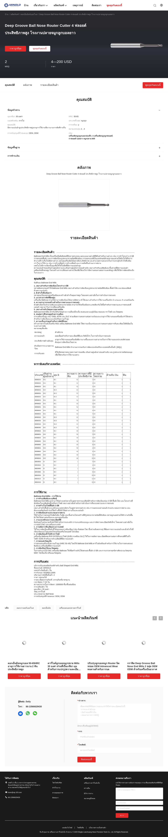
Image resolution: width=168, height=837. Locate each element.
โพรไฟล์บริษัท (57, 783)
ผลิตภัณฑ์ (15, 14)
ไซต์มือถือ (80, 828)
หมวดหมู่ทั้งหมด (89, 798)
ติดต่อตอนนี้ (86, 759)
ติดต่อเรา (55, 798)
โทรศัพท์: (82, 745)
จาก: (80, 731)
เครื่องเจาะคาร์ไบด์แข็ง (92, 783)
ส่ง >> (122, 815)
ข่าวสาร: (82, 701)
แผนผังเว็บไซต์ (67, 828)
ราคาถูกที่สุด (15, 48)
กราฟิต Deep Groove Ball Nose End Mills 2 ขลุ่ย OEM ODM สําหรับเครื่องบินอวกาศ (142, 666)
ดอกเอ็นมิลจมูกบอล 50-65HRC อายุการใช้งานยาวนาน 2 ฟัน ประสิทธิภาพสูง (24, 666)
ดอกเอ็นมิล (46, 608)
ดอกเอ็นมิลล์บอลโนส (29, 14)
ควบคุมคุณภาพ (57, 793)
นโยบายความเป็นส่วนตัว (97, 828)
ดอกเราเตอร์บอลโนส (25, 608)
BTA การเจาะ (88, 793)
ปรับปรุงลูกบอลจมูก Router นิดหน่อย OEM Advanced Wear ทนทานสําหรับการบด (103, 666)
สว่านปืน (87, 788)
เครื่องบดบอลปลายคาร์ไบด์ (70, 608)
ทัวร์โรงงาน (56, 788)
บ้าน (6, 14)
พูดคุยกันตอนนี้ (40, 48)
